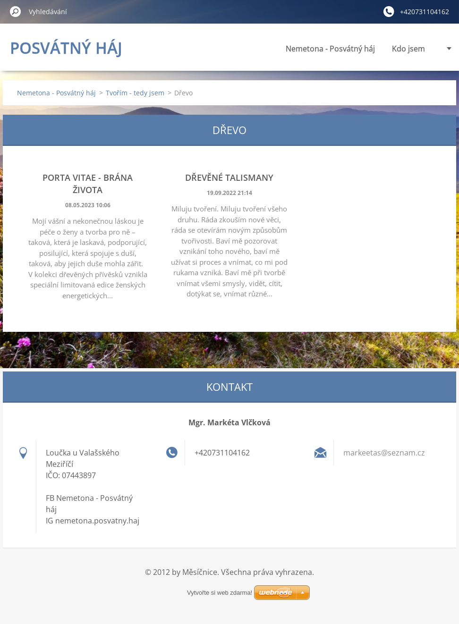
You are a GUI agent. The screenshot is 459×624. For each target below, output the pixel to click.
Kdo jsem (323, 48)
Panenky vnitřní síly (391, 48)
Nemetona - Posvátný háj (244, 48)
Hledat (15, 11)
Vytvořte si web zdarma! (219, 581)
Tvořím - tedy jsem (135, 92)
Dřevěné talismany (229, 177)
